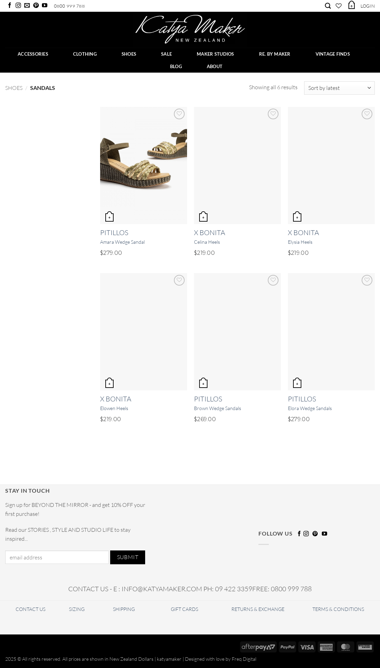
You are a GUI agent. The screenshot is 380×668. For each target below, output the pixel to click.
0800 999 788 (69, 6)
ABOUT (214, 66)
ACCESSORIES (33, 54)
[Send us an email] (27, 6)
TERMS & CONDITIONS (338, 609)
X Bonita (209, 232)
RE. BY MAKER (275, 54)
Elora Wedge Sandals (310, 408)
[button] (351, 5)
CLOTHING (85, 54)
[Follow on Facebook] (9, 6)
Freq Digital (244, 659)
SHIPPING (124, 609)
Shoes (14, 87)
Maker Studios (215, 54)
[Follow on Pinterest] (36, 6)
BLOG (176, 66)
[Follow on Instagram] (18, 6)
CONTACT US (30, 609)
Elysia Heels (300, 242)
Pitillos (114, 232)
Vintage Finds (333, 54)
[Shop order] (339, 88)
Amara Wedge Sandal (122, 242)
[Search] (328, 6)
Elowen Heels (114, 408)
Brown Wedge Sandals (217, 408)
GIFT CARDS (184, 609)
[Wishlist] (339, 6)
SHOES (129, 54)
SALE (166, 54)
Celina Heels (207, 242)
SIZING (77, 609)
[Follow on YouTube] (44, 6)
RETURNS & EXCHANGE (257, 609)
